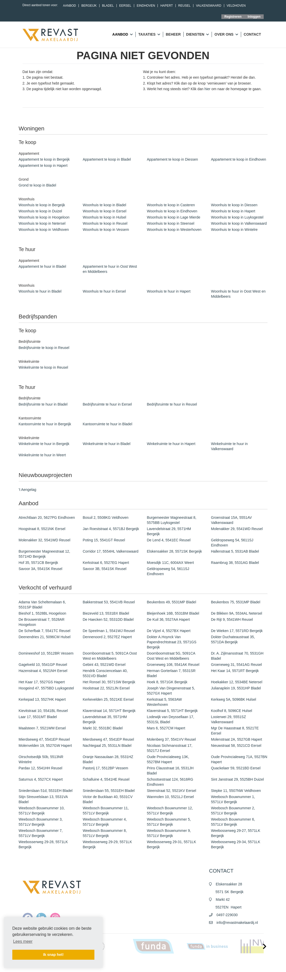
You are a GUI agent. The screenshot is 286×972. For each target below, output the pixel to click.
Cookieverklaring (236, 964)
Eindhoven (146, 5)
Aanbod (69, 5)
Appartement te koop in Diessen (172, 159)
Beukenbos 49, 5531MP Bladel (171, 602)
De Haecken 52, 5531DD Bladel (108, 619)
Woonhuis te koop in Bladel (104, 205)
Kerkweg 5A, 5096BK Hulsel (233, 699)
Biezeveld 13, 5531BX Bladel (106, 613)
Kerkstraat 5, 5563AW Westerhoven (164, 702)
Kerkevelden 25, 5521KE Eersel (108, 699)
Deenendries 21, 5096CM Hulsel (45, 637)
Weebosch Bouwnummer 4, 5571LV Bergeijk (105, 821)
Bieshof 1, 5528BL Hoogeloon (42, 613)
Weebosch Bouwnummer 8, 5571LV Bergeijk (105, 833)
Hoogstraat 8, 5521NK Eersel (42, 529)
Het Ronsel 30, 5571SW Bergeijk (109, 682)
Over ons (226, 34)
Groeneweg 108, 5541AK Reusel (173, 665)
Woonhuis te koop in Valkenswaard (239, 223)
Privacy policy (210, 964)
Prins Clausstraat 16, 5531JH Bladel (170, 770)
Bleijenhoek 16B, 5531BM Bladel (173, 613)
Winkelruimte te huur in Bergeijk (44, 444)
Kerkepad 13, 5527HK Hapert (42, 699)
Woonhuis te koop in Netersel (42, 223)
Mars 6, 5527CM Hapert (166, 728)
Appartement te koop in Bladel (107, 159)
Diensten (197, 34)
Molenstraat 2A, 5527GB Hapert (236, 739)
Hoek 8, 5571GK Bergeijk (167, 682)
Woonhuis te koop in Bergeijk (42, 205)
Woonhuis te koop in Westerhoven (174, 230)
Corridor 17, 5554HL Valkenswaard (111, 551)
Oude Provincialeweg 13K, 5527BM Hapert (168, 759)
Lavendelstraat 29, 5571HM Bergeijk (169, 531)
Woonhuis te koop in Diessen (234, 205)
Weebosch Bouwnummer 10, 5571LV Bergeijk (42, 810)
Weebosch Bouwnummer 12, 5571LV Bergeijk (170, 810)
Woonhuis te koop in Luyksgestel (237, 217)
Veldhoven (236, 5)
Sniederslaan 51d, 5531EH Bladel (46, 791)
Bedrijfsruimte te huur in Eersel (107, 404)
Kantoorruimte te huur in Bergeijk (45, 424)
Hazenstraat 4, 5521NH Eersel (43, 671)
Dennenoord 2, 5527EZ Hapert (107, 637)
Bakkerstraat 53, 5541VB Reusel (109, 602)
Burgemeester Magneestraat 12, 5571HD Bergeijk (44, 554)
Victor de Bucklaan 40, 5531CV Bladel (108, 799)
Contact (252, 34)
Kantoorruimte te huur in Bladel (107, 424)
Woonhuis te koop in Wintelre (234, 230)
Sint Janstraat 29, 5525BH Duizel (237, 779)
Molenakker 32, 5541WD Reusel (45, 540)
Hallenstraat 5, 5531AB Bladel (235, 551)
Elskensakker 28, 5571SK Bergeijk (174, 551)
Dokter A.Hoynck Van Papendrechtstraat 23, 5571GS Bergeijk (171, 642)
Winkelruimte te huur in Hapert (171, 444)
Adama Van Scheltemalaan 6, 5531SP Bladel (42, 604)
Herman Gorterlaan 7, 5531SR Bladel (171, 673)
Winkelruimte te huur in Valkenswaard (229, 446)
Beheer (173, 34)
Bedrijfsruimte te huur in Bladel (43, 404)
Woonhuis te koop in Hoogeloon (44, 217)
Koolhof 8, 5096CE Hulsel (231, 711)
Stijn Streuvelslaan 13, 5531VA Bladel (43, 799)
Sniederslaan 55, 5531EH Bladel (109, 791)
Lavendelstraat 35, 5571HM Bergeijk (105, 719)
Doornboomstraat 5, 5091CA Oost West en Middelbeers (110, 655)
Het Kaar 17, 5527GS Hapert (42, 682)
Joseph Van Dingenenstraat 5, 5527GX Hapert (171, 690)
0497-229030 (227, 915)
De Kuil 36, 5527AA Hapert (168, 619)
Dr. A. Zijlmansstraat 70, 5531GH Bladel (237, 655)
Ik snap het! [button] (53, 955)
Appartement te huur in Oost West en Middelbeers (110, 269)
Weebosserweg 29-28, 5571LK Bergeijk (43, 844)
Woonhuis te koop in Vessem (106, 230)
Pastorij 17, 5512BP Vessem (105, 768)
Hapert (166, 5)
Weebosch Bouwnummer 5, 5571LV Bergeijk (169, 821)
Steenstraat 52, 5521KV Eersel (171, 791)
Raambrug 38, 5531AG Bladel (235, 563)
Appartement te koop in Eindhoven (238, 159)
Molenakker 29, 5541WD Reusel (237, 529)
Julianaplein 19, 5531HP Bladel (236, 688)
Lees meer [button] (23, 941)
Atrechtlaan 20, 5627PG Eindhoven (47, 517)
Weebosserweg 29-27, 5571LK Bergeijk (235, 833)
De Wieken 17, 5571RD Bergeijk (237, 631)
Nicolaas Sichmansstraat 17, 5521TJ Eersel (169, 748)
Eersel (125, 5)
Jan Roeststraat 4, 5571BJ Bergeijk (111, 529)
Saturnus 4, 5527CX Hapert (41, 779)
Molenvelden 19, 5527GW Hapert (45, 745)
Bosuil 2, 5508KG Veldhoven (106, 517)
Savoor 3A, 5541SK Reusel (40, 569)
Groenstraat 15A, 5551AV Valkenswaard (231, 520)
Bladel (108, 5)
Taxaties (149, 34)
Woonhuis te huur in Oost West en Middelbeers (238, 293)
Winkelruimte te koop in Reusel (43, 367)
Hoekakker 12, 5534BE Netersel (236, 682)
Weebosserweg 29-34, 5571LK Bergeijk (235, 844)
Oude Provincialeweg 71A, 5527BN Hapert (239, 759)
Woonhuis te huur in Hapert (169, 291)
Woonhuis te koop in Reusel (105, 223)
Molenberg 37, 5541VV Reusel (171, 739)
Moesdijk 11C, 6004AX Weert (170, 563)
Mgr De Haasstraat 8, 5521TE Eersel (235, 730)
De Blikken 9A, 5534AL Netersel (236, 613)
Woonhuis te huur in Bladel (40, 291)
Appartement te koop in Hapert (43, 165)
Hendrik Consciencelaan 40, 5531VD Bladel (105, 673)
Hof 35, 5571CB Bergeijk (38, 563)
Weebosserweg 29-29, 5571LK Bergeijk (107, 844)
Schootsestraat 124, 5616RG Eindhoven (170, 782)
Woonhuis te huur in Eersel (104, 291)
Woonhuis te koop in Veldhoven (44, 230)
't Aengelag (27, 490)
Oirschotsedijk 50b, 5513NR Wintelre (41, 759)
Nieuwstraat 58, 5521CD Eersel (236, 745)
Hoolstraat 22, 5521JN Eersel (106, 688)
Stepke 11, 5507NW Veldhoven (236, 791)
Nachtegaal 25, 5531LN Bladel (107, 745)
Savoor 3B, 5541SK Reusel (104, 569)
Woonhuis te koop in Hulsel (104, 217)
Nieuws (153, 964)
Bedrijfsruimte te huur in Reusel (172, 404)
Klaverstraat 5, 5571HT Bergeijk (172, 711)
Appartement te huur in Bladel (42, 266)
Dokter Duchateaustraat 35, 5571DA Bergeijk (233, 639)
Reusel (184, 5)
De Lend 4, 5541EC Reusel (169, 540)
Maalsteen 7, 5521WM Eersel (42, 728)
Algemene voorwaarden (179, 964)
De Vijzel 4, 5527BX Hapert (169, 631)
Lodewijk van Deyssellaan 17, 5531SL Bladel (170, 719)
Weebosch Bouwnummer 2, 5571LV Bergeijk (233, 810)
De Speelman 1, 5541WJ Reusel (109, 631)
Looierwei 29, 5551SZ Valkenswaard (228, 719)
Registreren (233, 16)
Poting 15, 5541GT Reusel (104, 540)
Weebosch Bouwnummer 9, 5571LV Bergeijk (169, 833)
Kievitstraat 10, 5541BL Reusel (43, 711)
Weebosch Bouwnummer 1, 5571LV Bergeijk (233, 799)
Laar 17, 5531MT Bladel (38, 717)
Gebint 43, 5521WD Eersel (104, 665)
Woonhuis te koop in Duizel (40, 211)
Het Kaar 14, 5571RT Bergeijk (235, 671)
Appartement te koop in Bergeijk (44, 159)
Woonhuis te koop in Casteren (171, 205)
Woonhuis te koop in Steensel (170, 223)
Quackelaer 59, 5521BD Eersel (236, 768)
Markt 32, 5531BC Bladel (103, 728)
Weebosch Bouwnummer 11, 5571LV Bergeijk (106, 810)
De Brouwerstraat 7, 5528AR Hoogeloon (42, 622)
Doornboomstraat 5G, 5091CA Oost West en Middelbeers (171, 655)
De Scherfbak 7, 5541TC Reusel (45, 631)
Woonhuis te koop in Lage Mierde (173, 217)
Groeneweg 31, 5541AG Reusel (236, 665)
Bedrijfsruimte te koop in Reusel (44, 348)
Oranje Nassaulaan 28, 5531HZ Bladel (108, 759)
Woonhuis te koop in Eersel (104, 211)
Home (139, 964)
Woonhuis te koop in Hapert (233, 211)
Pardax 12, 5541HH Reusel (40, 768)
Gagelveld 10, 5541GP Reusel (43, 665)
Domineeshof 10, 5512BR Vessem (46, 653)
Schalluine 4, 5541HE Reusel (106, 779)
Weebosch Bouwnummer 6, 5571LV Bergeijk (233, 821)
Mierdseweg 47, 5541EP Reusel (44, 739)
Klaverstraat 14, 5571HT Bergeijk (109, 711)
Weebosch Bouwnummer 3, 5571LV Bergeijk (41, 821)
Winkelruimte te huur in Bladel (107, 444)
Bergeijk (88, 5)
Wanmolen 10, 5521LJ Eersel (170, 797)
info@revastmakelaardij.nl (237, 923)
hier (207, 89)
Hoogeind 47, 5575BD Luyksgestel (46, 688)
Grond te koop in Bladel (37, 185)
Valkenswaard (208, 5)
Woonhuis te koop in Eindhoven (172, 211)
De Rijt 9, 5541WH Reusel (232, 619)
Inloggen (254, 16)
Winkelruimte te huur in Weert (42, 455)
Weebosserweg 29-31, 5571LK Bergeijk (171, 844)
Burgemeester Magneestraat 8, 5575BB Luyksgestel (171, 520)
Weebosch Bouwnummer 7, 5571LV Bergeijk (41, 833)
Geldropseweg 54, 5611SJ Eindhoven (232, 542)
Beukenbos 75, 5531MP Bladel (235, 602)
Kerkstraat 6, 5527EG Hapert (106, 563)
